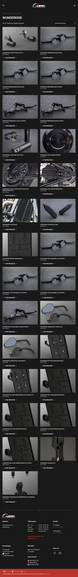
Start (3, 13)
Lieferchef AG (46, 574)
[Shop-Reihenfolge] (64, 23)
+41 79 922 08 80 (58, 527)
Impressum (8, 571)
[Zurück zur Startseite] (39, 5)
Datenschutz (17, 571)
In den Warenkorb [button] (10, 57)
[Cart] (74, 5)
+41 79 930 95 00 (58, 533)
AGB (24, 571)
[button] (3, 5)
